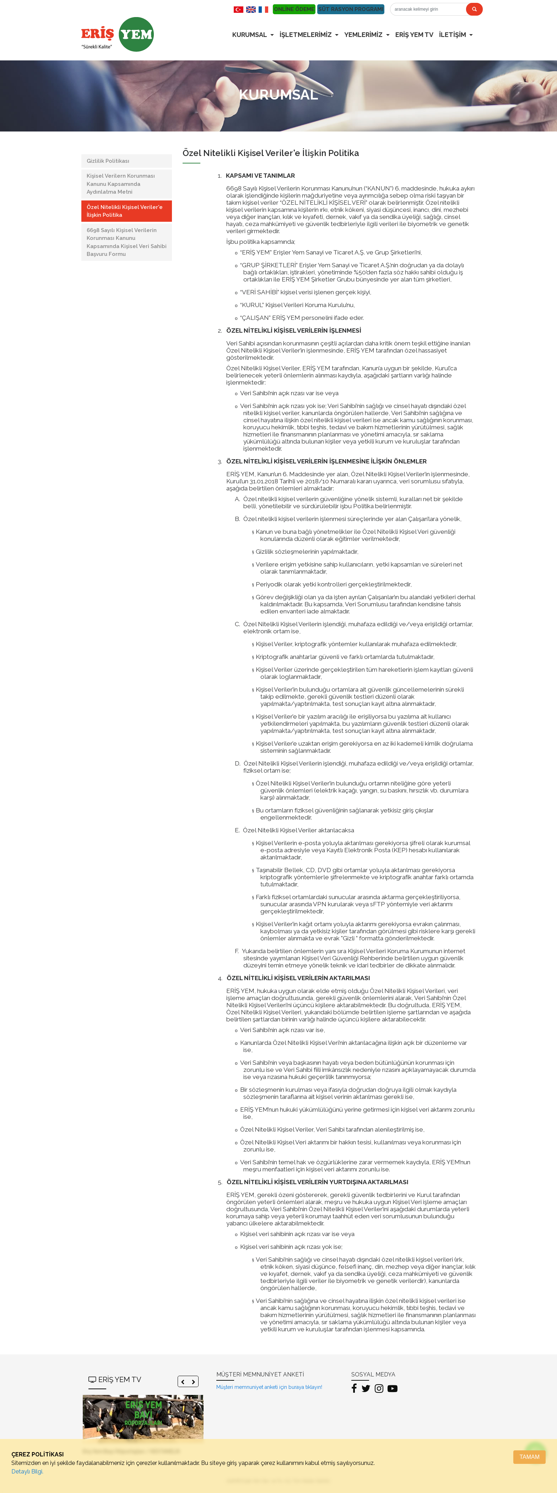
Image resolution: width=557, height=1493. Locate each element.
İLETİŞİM (453, 34)
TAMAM (529, 1457)
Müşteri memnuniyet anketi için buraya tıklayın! (269, 1387)
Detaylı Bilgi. (27, 1471)
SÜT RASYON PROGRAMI (350, 9)
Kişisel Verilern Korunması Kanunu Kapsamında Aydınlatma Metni (121, 184)
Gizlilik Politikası (108, 161)
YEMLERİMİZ (364, 34)
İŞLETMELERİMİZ (306, 34)
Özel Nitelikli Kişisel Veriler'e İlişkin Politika (125, 211)
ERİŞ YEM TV (414, 34)
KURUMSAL (250, 34)
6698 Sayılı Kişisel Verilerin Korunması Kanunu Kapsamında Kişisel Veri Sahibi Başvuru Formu (127, 242)
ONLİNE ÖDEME (294, 9)
